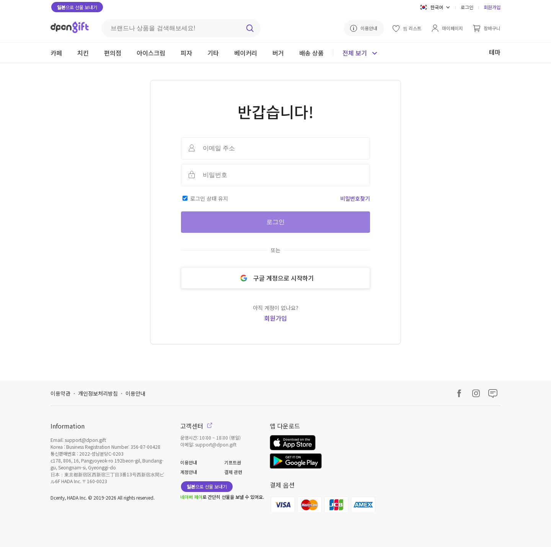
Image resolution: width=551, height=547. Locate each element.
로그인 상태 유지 (209, 198)
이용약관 (60, 393)
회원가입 (492, 7)
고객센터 (196, 425)
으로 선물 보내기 (77, 7)
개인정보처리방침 (98, 393)
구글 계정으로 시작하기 (275, 277)
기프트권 (232, 462)
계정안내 (188, 472)
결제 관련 (233, 472)
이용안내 (135, 393)
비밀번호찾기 (355, 198)
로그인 (467, 7)
